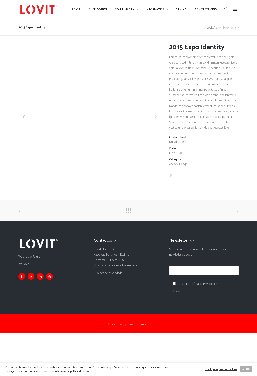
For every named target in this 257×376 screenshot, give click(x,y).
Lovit (209, 27)
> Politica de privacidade (108, 273)
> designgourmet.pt (138, 324)
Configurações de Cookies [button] (221, 369)
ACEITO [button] (246, 369)
